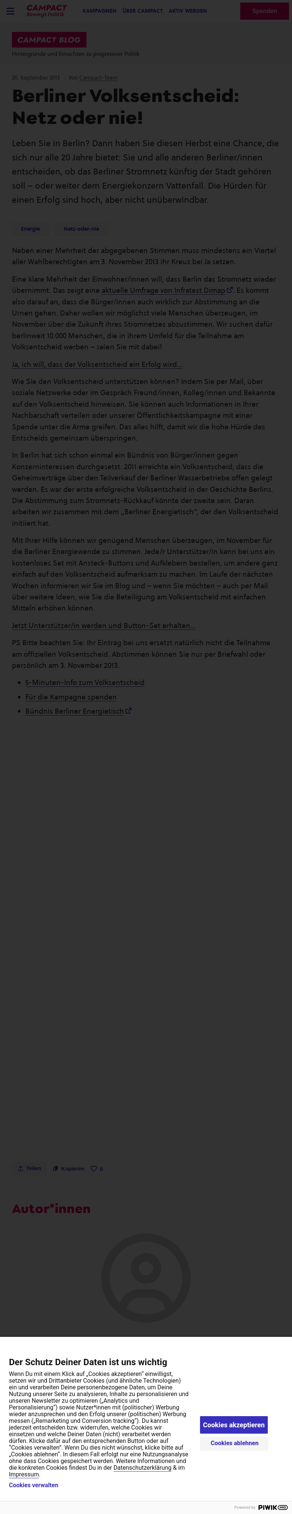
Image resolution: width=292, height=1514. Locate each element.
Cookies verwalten (33, 1485)
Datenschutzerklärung (143, 1467)
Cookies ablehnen (235, 1443)
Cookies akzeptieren (234, 1425)
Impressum (24, 1474)
